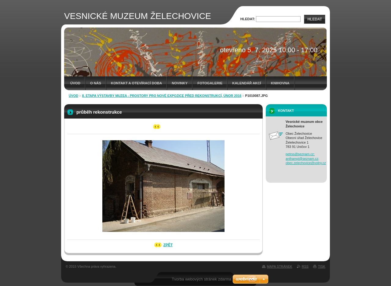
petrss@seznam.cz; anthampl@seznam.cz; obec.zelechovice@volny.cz (306, 158)
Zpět (168, 245)
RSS (305, 266)
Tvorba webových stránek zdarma (201, 279)
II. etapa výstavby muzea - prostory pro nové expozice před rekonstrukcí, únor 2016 (162, 95)
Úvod (75, 83)
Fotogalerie (209, 83)
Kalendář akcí (246, 83)
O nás (95, 83)
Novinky (180, 83)
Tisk (321, 266)
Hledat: (247, 19)
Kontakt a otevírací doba (136, 83)
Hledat (314, 19)
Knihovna (280, 83)
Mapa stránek (279, 266)
